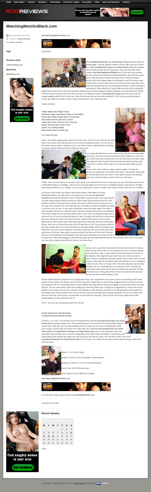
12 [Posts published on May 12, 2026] (49, 436)
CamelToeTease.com (14, 65)
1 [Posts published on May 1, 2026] (62, 429)
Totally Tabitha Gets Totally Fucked (55, 112)
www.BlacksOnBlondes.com (100, 62)
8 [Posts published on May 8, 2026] (62, 433)
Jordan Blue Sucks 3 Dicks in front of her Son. (60, 122)
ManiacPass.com (13, 74)
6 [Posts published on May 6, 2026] (53, 433)
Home (8, 2)
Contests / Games (71, 2)
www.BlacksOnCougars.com (105, 67)
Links (97, 2)
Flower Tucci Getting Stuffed (53, 128)
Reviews (42, 2)
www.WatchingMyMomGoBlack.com (56, 35)
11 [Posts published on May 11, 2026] (44, 436)
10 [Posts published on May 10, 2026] (71, 433)
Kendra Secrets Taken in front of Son (56, 125)
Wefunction (79, 483)
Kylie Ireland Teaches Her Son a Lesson (57, 120)
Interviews (55, 2)
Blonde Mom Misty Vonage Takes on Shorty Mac (61, 117)
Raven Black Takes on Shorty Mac (55, 130)
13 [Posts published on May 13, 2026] (53, 436)
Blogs (31, 2)
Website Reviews (24, 39)
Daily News (19, 2)
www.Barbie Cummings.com (67, 331)
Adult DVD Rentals (111, 2)
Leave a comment (15, 42)
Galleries (87, 2)
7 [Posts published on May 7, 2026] (57, 433)
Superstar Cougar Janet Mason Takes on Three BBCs (63, 114)
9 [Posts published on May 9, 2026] (66, 433)
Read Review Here (120, 62)
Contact (126, 2)
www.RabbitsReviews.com (84, 395)
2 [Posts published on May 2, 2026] (66, 429)
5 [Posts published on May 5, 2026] (48, 433)
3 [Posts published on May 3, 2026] (71, 429)
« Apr (44, 449)
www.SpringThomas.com (108, 329)
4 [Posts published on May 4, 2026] (44, 433)
